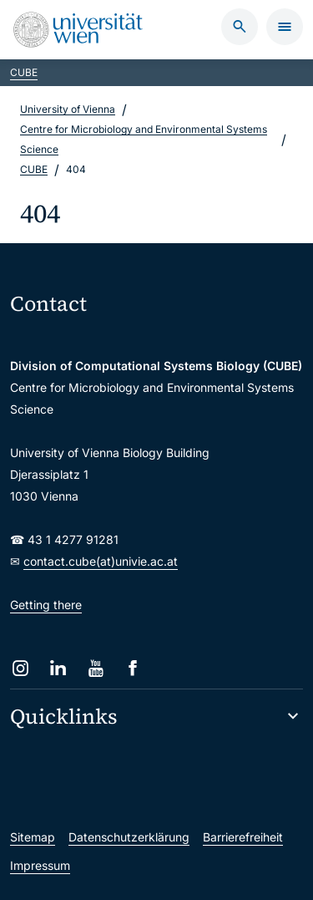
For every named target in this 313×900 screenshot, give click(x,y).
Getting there (46, 604)
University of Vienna (67, 109)
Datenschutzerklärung (128, 837)
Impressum (40, 865)
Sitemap (32, 837)
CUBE (24, 72)
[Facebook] (133, 668)
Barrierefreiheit (243, 837)
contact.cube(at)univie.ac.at (100, 561)
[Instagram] (20, 668)
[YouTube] (95, 668)
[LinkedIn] (58, 668)
